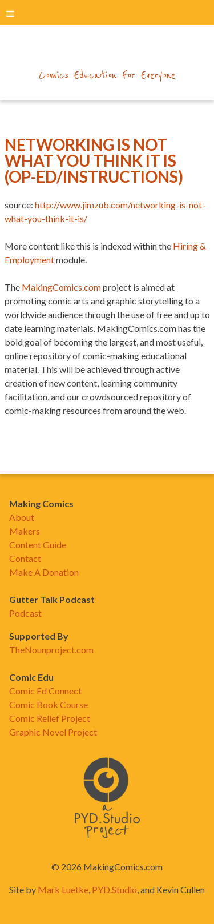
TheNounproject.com (51, 649)
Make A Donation (44, 572)
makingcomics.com (107, 52)
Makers (24, 530)
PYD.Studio (114, 889)
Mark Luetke (63, 889)
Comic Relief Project (49, 718)
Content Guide (37, 544)
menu (10, 13)
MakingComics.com (61, 287)
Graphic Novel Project (53, 731)
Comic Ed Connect (45, 690)
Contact (25, 558)
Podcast (25, 613)
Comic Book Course (48, 704)
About (21, 517)
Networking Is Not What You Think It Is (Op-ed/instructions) (94, 160)
